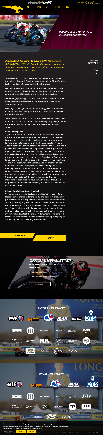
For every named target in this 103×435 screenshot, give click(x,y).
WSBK (48, 7)
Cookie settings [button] (8, 431)
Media (67, 7)
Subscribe (39, 284)
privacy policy (52, 276)
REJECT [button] (31, 432)
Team (29, 7)
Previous (20, 235)
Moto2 (38, 7)
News (57, 7)
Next (51, 238)
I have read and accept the (44, 276)
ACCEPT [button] (21, 432)
